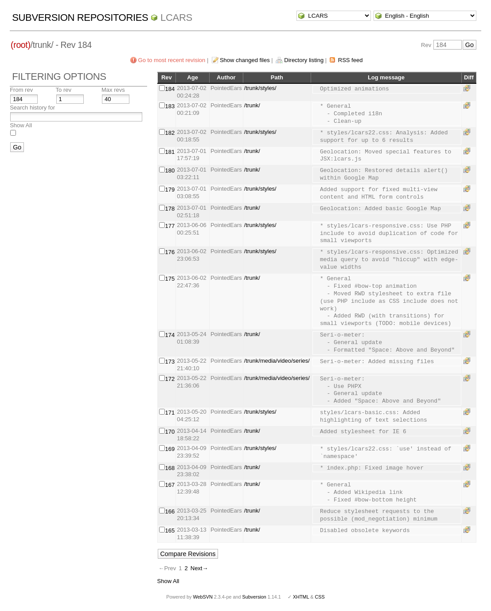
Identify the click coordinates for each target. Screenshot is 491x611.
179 (170, 189)
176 (170, 252)
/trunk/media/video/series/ (277, 360)
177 (170, 226)
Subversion (254, 596)
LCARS (176, 17)
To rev (63, 89)
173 (170, 361)
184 (170, 89)
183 (170, 106)
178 (170, 208)
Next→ (199, 568)
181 (170, 152)
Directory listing (303, 60)
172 (170, 379)
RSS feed (350, 60)
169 (170, 449)
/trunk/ (252, 105)
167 (170, 485)
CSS (320, 596)
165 (170, 530)
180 (170, 170)
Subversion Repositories (80, 17)
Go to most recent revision (172, 60)
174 (170, 335)
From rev (21, 89)
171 (170, 412)
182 (170, 132)
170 (170, 431)
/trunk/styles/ (260, 88)
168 (170, 468)
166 (170, 511)
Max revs (113, 89)
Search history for (32, 107)
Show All (21, 125)
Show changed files (245, 60)
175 (170, 278)
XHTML (301, 596)
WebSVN (202, 596)
